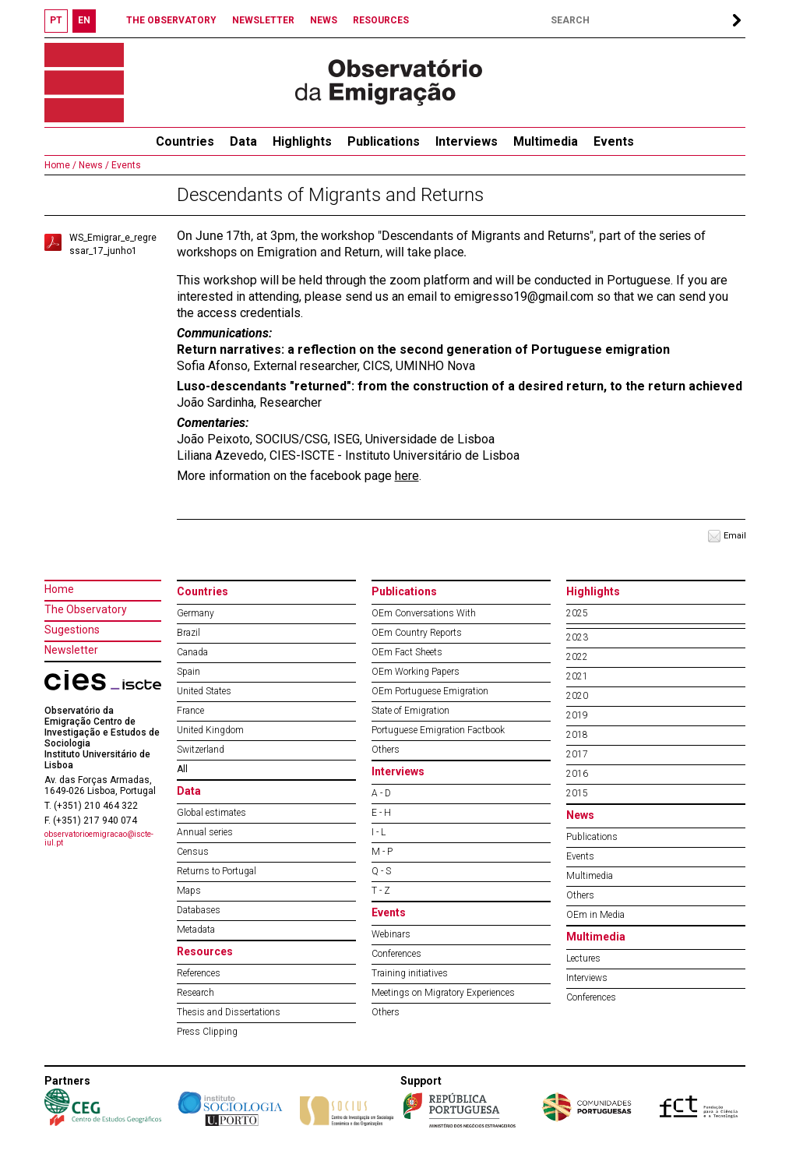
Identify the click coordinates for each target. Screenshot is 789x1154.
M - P (382, 851)
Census (193, 851)
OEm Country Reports (417, 632)
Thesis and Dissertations (228, 1012)
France (190, 710)
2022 (577, 656)
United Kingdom (210, 730)
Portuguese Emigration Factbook (438, 730)
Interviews (466, 141)
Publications (383, 141)
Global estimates (211, 812)
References (198, 973)
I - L (379, 832)
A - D (381, 793)
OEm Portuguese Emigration (430, 691)
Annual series (205, 832)
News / (92, 165)
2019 (577, 715)
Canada (192, 652)
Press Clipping (207, 1031)
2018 (577, 734)
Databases (198, 910)
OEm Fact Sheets (407, 652)
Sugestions (72, 629)
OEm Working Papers (416, 671)
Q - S (381, 871)
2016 (577, 773)
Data (243, 141)
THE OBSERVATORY (171, 20)
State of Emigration (410, 710)
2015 (577, 793)
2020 (577, 695)
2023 (577, 637)
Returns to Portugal (216, 871)
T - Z (381, 890)
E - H (381, 812)
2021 (577, 676)
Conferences (396, 953)
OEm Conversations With (424, 613)
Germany (195, 613)
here (407, 475)
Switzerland (200, 749)
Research (195, 992)
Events (614, 141)
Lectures (583, 958)
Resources (205, 951)
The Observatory (85, 609)
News (580, 815)
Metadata (196, 929)
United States (204, 691)
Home (59, 589)
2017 (577, 754)
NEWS (323, 20)
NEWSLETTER (263, 20)
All (182, 769)
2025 (577, 613)
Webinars (391, 934)
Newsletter (71, 650)
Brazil (188, 632)
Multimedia (545, 141)
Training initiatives (410, 973)
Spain (188, 671)
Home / (60, 165)
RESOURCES (381, 20)
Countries (202, 591)
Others (386, 749)
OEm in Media (595, 914)
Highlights (302, 141)
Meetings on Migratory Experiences (443, 992)
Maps (189, 890)
